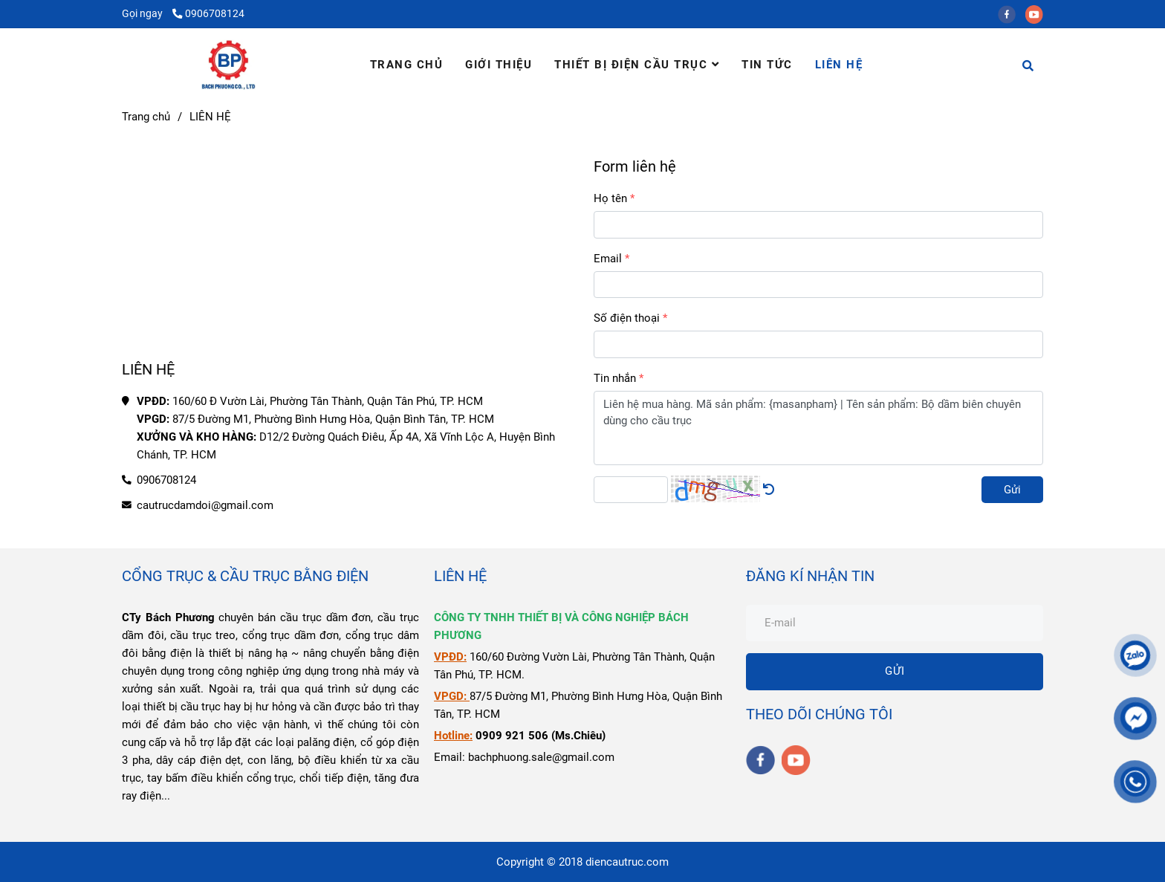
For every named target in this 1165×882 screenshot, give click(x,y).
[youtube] (1038, 13)
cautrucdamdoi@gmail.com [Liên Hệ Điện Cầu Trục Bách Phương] (205, 505)
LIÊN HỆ (839, 64)
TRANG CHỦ (407, 64)
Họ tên (610, 198)
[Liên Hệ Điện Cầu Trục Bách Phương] (346, 247)
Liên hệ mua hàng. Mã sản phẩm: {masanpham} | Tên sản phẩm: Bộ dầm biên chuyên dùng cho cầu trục (818, 428)
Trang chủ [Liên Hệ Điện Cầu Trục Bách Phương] (146, 116)
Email (608, 258)
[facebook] (1011, 13)
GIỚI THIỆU (498, 64)
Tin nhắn (615, 378)
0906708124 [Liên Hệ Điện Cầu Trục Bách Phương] (208, 13)
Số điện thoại (627, 318)
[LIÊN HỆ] (228, 64)
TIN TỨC (767, 64)
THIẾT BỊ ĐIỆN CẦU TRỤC (636, 64)
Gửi (1012, 489)
